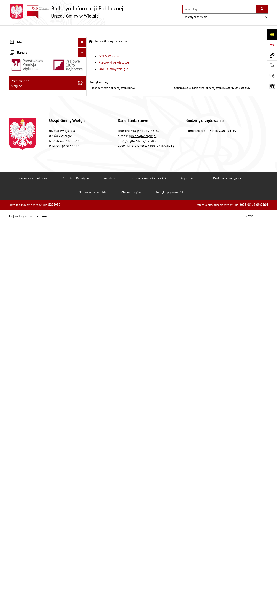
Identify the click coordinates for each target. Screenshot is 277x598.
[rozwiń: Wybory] (83, 422)
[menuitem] (48, 51)
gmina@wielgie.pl (142, 553)
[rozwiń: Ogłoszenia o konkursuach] (83, 431)
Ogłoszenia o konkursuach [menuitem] (30, 431)
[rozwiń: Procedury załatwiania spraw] (83, 269)
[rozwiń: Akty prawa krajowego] (83, 143)
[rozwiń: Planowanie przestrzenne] (83, 257)
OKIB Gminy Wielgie (113, 57)
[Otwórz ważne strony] (272, 65)
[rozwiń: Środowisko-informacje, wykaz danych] (83, 314)
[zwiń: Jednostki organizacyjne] (83, 377)
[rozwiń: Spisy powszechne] (83, 303)
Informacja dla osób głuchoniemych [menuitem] (37, 448)
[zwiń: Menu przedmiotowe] (83, 120)
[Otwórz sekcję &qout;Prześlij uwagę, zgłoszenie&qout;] (272, 76)
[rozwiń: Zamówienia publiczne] (83, 354)
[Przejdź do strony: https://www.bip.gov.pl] (272, 45)
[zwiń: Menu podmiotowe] (83, 40)
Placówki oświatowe (114, 51)
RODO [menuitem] (14, 466)
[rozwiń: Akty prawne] (83, 131)
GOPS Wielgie (109, 44)
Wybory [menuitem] (15, 422)
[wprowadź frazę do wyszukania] (219, 9)
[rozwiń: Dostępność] (83, 154)
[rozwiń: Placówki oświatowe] (83, 400)
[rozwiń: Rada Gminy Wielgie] (83, 280)
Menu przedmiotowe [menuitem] (25, 120)
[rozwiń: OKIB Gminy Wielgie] (83, 411)
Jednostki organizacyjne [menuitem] (27, 377)
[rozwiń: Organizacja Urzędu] (83, 85)
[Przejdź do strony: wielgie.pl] (272, 55)
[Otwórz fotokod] (272, 86)
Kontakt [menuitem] (16, 440)
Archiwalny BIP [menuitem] (21, 457)
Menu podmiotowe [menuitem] (24, 40)
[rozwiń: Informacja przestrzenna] (83, 234)
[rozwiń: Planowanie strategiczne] (83, 326)
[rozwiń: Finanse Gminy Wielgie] (83, 177)
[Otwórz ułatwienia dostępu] (272, 34)
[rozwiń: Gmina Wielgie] (83, 51)
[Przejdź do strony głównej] (66, 11)
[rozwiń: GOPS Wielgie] (83, 388)
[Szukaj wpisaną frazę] (262, 9)
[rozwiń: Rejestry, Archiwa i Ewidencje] (83, 97)
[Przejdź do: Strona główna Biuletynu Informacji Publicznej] (91, 30)
